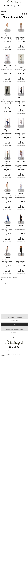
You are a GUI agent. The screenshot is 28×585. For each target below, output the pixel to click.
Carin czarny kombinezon (21, 259)
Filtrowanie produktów (13, 17)
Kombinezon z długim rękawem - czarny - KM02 (7, 100)
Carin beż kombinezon (7, 35)
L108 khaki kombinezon (7, 163)
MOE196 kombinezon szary (7, 259)
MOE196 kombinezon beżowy (7, 195)
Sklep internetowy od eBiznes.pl (13, 351)
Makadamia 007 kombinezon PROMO (21, 164)
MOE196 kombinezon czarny (21, 227)
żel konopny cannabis (18, 354)
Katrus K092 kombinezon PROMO (7, 68)
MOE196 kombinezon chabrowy (7, 228)
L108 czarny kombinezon (21, 99)
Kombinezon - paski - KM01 (21, 67)
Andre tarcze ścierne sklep (13, 353)
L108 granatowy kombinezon (7, 131)
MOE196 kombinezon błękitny (21, 195)
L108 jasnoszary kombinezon (21, 131)
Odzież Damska (9, 9)
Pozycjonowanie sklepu (18, 329)
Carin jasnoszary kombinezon (21, 35)
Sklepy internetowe (9, 329)
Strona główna (3, 9)
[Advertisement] (13, 299)
